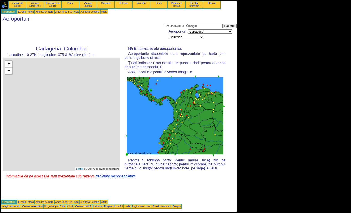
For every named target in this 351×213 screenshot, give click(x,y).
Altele (104, 11)
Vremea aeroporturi (35, 4)
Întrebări (141, 3)
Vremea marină (88, 4)
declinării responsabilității (115, 176)
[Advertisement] (82, 34)
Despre (212, 3)
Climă (70, 3)
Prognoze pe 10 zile (52, 4)
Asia (76, 11)
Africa (31, 11)
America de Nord (45, 11)
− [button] (8, 71)
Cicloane (105, 3)
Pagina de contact (176, 4)
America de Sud (63, 11)
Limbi (159, 3)
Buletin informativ (194, 4)
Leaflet (79, 168)
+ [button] (8, 64)
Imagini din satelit (17, 4)
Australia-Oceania (89, 11)
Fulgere (123, 3)
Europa (22, 11)
